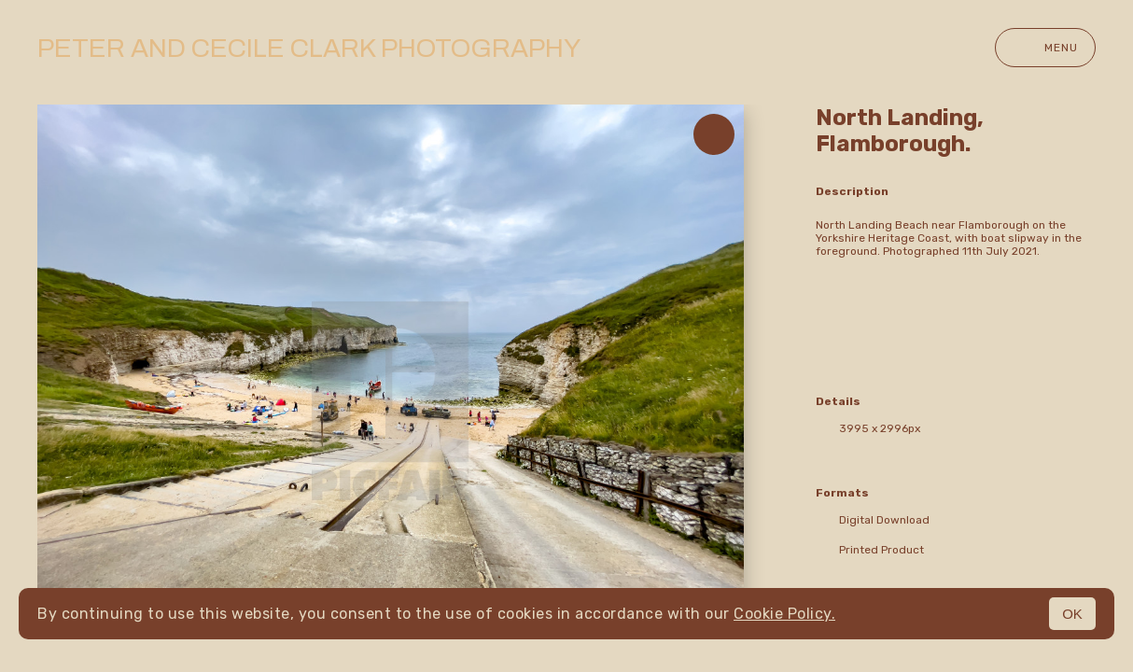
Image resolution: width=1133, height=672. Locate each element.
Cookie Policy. (784, 614)
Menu (1045, 47)
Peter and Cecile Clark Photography (308, 48)
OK (1072, 614)
